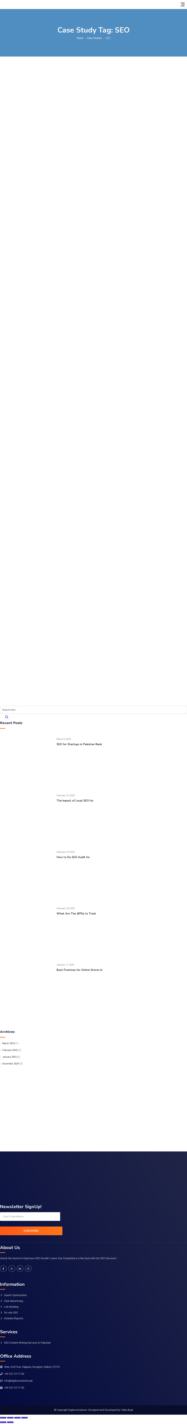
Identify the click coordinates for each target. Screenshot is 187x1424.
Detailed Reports (13, 1318)
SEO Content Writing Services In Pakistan (27, 1343)
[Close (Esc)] (24, 1418)
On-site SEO (11, 1312)
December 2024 (10, 1063)
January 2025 (9, 1056)
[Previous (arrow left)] (3, 1422)
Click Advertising (13, 1301)
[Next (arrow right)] (10, 1422)
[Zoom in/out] (3, 1418)
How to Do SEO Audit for (74, 857)
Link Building (11, 1307)
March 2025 (8, 1043)
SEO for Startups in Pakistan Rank (80, 744)
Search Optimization (15, 1295)
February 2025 (9, 1050)
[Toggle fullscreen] (10, 1418)
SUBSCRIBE (31, 1230)
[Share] (17, 1418)
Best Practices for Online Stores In (80, 970)
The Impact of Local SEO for (76, 801)
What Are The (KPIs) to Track (77, 913)
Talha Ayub (127, 1410)
